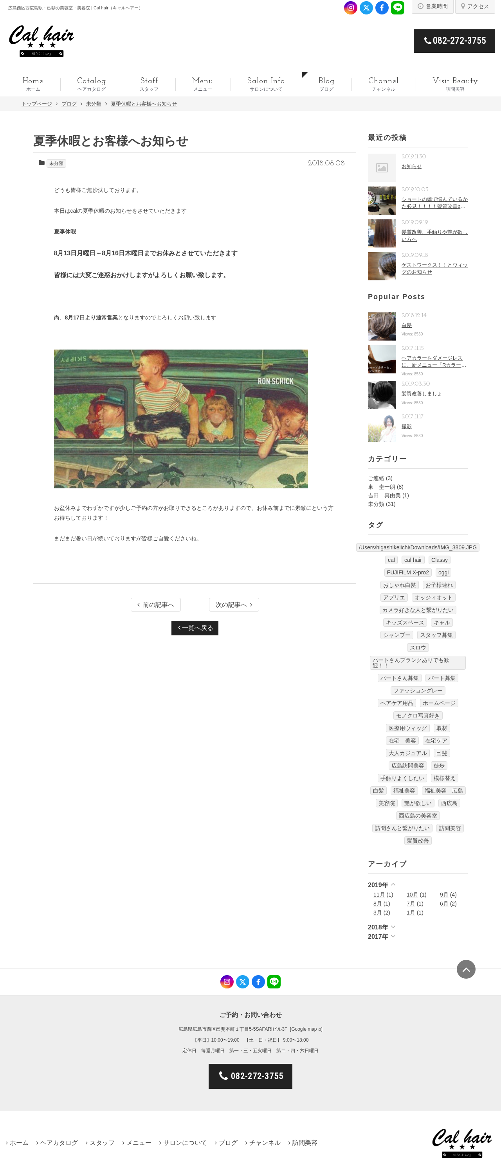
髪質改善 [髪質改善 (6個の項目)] (418, 841)
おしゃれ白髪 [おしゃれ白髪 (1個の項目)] (399, 585)
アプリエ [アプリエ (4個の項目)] (394, 597)
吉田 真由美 (384, 495)
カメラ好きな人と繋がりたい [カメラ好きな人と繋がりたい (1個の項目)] (418, 610)
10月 (412, 894)
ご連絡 (376, 478)
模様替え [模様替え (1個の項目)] (445, 778)
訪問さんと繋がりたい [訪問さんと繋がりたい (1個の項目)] (402, 828)
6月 (444, 903)
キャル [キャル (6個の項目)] (442, 622)
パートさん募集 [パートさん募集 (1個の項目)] (399, 678)
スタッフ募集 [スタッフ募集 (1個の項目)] (436, 635)
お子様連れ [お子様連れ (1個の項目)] (439, 585)
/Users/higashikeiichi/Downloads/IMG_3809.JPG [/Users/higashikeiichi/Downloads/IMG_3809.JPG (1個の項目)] (418, 547)
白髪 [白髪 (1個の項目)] (378, 790)
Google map (304, 1029)
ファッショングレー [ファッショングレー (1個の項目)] (418, 690)
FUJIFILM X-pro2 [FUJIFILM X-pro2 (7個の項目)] (408, 572)
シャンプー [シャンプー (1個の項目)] (397, 635)
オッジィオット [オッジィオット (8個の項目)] (433, 597)
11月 (379, 894)
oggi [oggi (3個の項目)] (443, 572)
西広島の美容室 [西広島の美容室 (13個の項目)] (418, 815)
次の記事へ (234, 604)
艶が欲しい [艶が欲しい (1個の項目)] (418, 803)
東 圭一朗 (381, 487)
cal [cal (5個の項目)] (391, 560)
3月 (377, 912)
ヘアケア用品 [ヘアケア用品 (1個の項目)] (396, 703)
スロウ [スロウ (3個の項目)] (418, 647)
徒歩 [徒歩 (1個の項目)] (439, 765)
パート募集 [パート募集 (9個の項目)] (442, 678)
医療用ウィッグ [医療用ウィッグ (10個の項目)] (408, 728)
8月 (377, 903)
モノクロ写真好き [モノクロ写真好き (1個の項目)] (418, 715)
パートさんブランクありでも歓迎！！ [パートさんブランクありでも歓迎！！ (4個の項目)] (411, 663)
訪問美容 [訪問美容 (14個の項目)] (450, 828)
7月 (411, 903)
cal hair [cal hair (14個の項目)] (413, 560)
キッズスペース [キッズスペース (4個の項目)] (405, 622)
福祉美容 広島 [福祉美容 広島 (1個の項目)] (444, 790)
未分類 (56, 163)
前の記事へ (155, 604)
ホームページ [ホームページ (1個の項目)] (439, 703)
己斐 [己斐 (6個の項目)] (441, 753)
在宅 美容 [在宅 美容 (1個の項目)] (402, 740)
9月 (444, 894)
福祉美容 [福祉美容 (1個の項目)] (404, 790)
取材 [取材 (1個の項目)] (441, 728)
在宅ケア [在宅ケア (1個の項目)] (436, 740)
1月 (411, 912)
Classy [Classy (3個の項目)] (439, 560)
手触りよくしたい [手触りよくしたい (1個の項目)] (402, 778)
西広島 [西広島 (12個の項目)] (449, 803)
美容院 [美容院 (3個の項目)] (386, 803)
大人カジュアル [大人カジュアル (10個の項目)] (408, 753)
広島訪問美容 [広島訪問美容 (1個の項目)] (407, 765)
